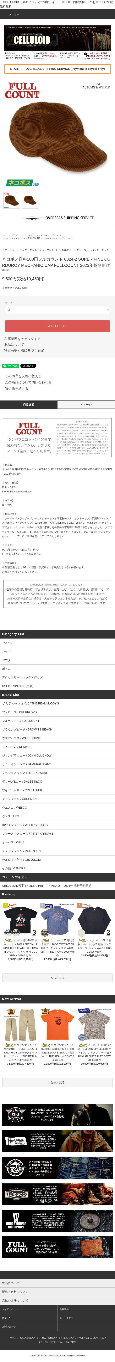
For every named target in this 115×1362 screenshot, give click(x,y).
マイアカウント (10, 1309)
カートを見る (66, 1318)
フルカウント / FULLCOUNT (26, 238)
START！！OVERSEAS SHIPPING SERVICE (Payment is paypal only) (57, 68)
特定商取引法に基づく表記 (24, 350)
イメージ (86, 404)
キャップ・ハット (53, 235)
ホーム (7, 235)
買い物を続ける (14, 388)
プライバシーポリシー (49, 1342)
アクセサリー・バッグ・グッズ (27, 235)
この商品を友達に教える (21, 376)
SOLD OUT (57, 326)
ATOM (74, 1342)
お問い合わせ (9, 1326)
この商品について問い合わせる (25, 382)
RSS (67, 1342)
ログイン (6, 1318)
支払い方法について (29, 1338)
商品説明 (28, 404)
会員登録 (64, 1309)
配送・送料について (51, 1338)
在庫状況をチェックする (22, 339)
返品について (14, 344)
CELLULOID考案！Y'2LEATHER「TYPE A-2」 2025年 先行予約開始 (46, 885)
